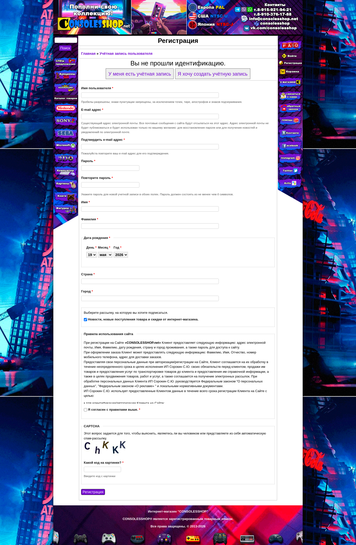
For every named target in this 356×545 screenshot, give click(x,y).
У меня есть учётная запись (139, 74)
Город (87, 291)
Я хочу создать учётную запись (213, 74)
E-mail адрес (92, 110)
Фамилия (89, 219)
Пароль (88, 161)
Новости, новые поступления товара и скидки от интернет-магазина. (143, 319)
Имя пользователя (97, 88)
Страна (88, 274)
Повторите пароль (97, 178)
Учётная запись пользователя (125, 54)
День (91, 247)
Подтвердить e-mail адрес (103, 140)
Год (117, 247)
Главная (88, 54)
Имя (85, 202)
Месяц (104, 247)
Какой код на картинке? (104, 462)
